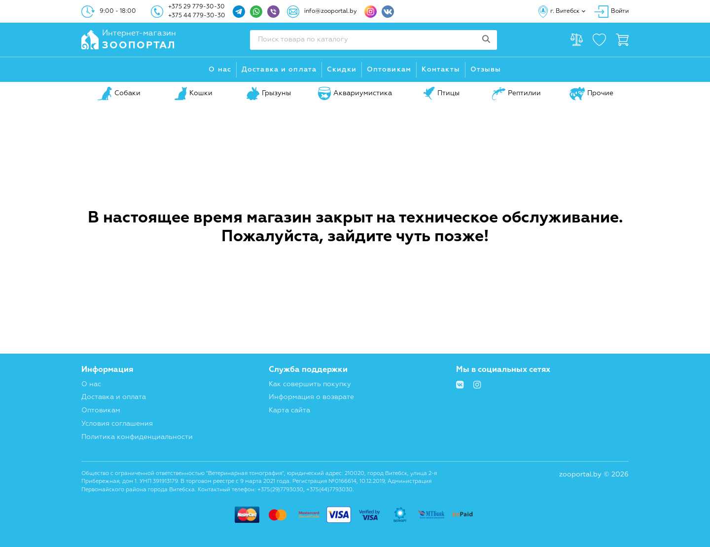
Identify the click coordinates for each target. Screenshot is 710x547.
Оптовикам (389, 69)
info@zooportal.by (330, 11)
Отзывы (485, 69)
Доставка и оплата (279, 69)
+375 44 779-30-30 (196, 16)
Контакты (441, 69)
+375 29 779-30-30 (196, 7)
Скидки (341, 69)
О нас (220, 69)
